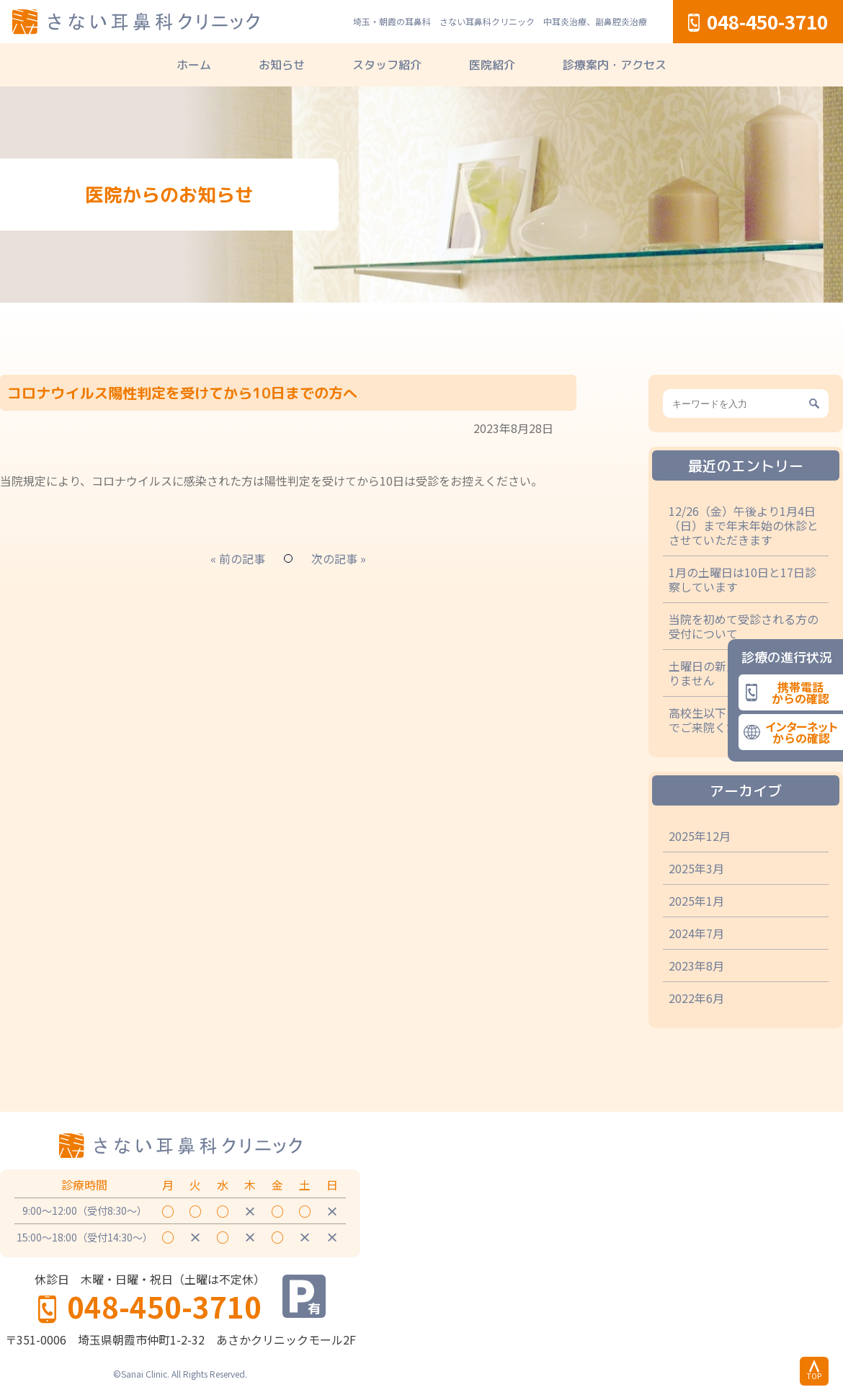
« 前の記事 (237, 558)
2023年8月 (696, 965)
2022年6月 (696, 998)
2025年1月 (696, 900)
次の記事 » (338, 558)
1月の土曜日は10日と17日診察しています (742, 579)
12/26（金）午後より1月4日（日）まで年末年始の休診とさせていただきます (744, 525)
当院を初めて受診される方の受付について (744, 626)
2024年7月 (696, 933)
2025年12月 (700, 835)
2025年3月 (696, 868)
